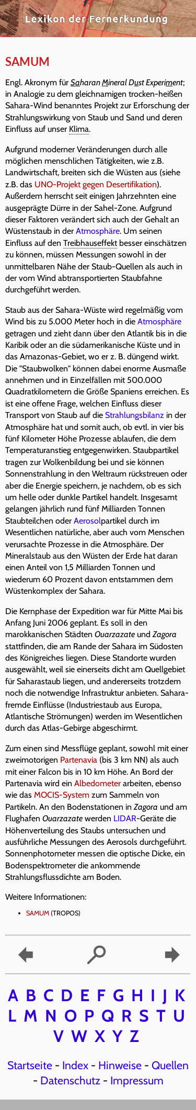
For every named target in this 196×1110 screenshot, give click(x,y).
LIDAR (124, 818)
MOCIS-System (61, 795)
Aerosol (87, 521)
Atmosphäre (98, 231)
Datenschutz (70, 1080)
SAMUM (37, 913)
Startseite (29, 1065)
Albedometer (97, 783)
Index (75, 1065)
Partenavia (78, 760)
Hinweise (120, 1065)
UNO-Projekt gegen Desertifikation (95, 184)
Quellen (170, 1065)
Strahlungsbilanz (134, 415)
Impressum (137, 1080)
